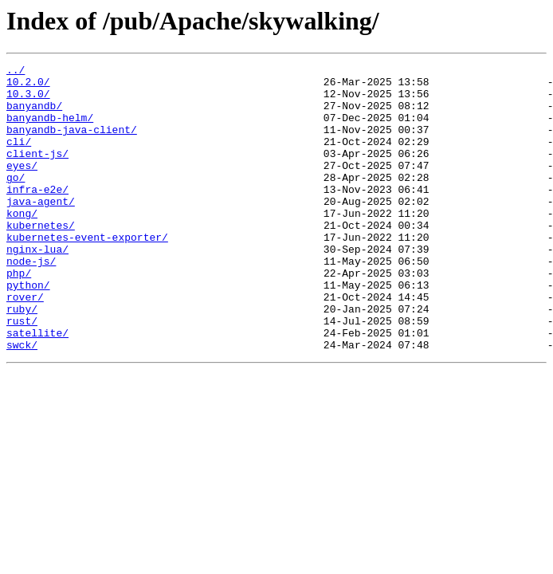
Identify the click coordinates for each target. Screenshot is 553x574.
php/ (18, 316)
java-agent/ (40, 229)
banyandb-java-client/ (71, 143)
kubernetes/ (40, 258)
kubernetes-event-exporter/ (87, 272)
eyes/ (21, 186)
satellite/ (37, 387)
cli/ (18, 158)
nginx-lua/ (37, 287)
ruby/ (21, 359)
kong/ (21, 244)
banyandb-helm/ (49, 129)
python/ (28, 330)
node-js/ (31, 301)
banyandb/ (34, 115)
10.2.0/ (28, 86)
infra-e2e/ (37, 215)
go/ (15, 201)
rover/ (25, 344)
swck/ (21, 402)
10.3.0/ (28, 100)
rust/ (21, 373)
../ (15, 72)
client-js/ (37, 172)
